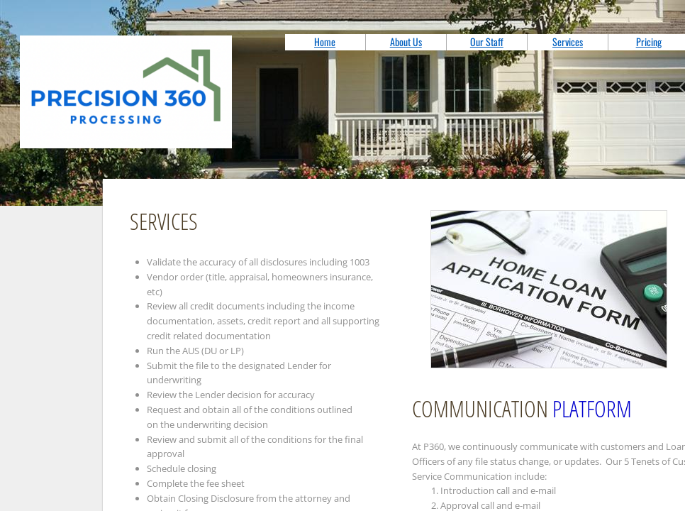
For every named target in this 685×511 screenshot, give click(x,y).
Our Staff (486, 41)
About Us (406, 41)
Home (324, 41)
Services (567, 41)
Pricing (649, 41)
